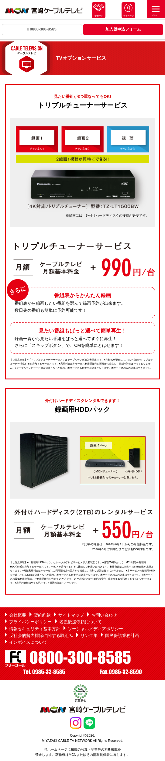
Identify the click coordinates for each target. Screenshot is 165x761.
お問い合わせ (104, 615)
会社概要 (17, 615)
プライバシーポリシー (30, 621)
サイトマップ (71, 615)
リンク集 (89, 635)
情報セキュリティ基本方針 (34, 628)
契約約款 (42, 615)
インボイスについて (28, 642)
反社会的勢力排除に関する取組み (41, 635)
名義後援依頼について (80, 621)
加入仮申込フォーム (123, 29)
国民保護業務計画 (122, 635)
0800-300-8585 (42, 29)
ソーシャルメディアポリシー (95, 628)
